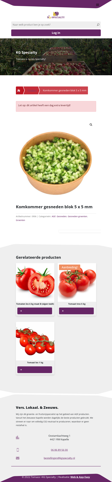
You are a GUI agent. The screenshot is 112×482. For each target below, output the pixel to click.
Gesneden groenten (77, 216)
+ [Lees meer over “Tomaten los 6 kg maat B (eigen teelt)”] (21, 311)
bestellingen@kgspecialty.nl (59, 458)
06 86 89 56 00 (59, 450)
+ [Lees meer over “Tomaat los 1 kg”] (21, 370)
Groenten (20, 220)
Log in (56, 33)
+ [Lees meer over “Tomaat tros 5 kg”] (63, 311)
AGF (54, 216)
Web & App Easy (80, 477)
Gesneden (62, 216)
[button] (91, 124)
